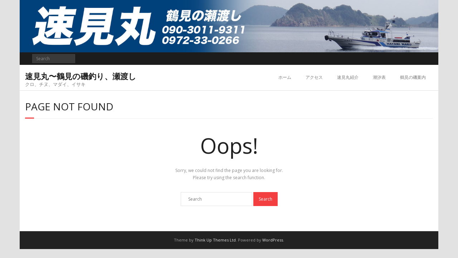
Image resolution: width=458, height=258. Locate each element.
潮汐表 (379, 77)
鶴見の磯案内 (413, 77)
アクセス (314, 77)
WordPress (272, 240)
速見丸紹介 (348, 77)
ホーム (284, 77)
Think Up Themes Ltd (215, 240)
